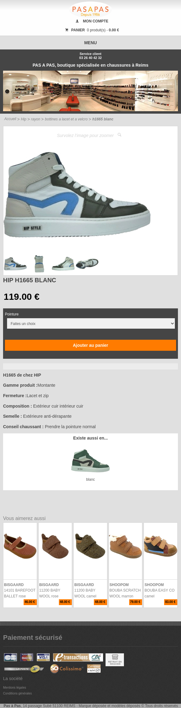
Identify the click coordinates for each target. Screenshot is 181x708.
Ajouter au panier (90, 345)
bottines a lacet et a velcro (66, 119)
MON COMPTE (95, 21)
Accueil (10, 119)
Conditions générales (17, 693)
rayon (35, 119)
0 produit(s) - (91, 30)
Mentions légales (14, 687)
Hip (23, 119)
